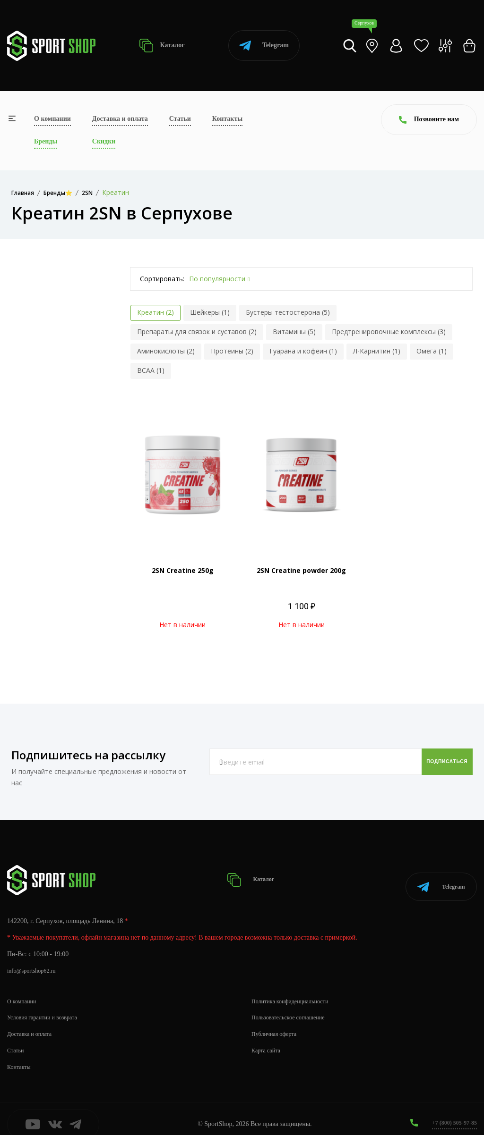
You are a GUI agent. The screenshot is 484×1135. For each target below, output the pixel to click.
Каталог (162, 45)
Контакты (227, 118)
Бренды (45, 141)
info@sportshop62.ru (35, 959)
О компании (52, 118)
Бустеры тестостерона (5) (288, 312)
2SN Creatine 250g (183, 570)
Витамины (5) (294, 331)
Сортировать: (162, 278)
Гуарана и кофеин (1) (303, 350)
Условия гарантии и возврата (47, 1005)
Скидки (103, 141)
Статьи (180, 118)
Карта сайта (268, 1039)
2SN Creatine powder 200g (301, 570)
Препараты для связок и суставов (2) (197, 331)
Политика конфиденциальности (296, 989)
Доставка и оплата (120, 118)
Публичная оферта (277, 1022)
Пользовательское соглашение (294, 1005)
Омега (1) (431, 350)
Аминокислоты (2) (166, 350)
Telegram (264, 45)
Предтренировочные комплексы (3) (389, 331)
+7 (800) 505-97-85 (450, 1111)
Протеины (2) (232, 350)
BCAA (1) (150, 370)
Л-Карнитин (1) (376, 350)
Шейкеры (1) (210, 312)
